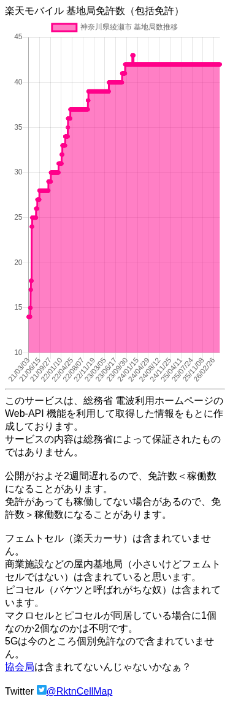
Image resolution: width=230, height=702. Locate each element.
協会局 (19, 667)
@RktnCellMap (80, 691)
